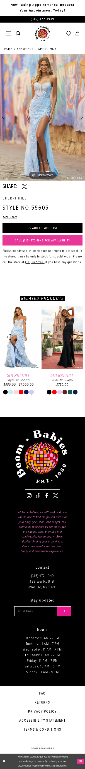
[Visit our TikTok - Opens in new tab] (38, 496)
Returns (42, 702)
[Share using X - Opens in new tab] (24, 186)
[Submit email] (64, 611)
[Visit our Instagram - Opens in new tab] (29, 496)
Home (8, 49)
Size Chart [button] (10, 217)
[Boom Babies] (43, 33)
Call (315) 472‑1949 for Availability (42, 241)
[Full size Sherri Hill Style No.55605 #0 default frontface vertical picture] (42, 117)
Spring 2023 (47, 49)
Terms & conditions (42, 729)
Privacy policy (42, 711)
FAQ (42, 693)
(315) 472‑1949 (35, 262)
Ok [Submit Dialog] (81, 761)
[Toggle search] (18, 33)
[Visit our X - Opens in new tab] (55, 496)
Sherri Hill (25, 49)
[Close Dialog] (4, 761)
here (64, 765)
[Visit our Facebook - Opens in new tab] (46, 496)
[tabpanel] (42, 117)
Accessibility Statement (42, 720)
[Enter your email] (42, 611)
